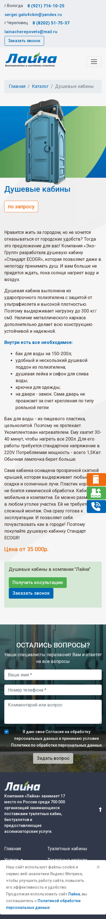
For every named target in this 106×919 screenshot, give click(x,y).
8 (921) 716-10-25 (45, 5)
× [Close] (98, 867)
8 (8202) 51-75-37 (51, 23)
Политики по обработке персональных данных (56, 745)
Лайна (74, 894)
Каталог (40, 86)
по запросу (21, 206)
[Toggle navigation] (93, 61)
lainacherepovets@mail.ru (31, 31)
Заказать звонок (24, 40)
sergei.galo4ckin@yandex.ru (33, 14)
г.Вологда (14, 5)
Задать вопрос (53, 758)
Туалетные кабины (67, 848)
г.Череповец (16, 22)
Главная (17, 86)
